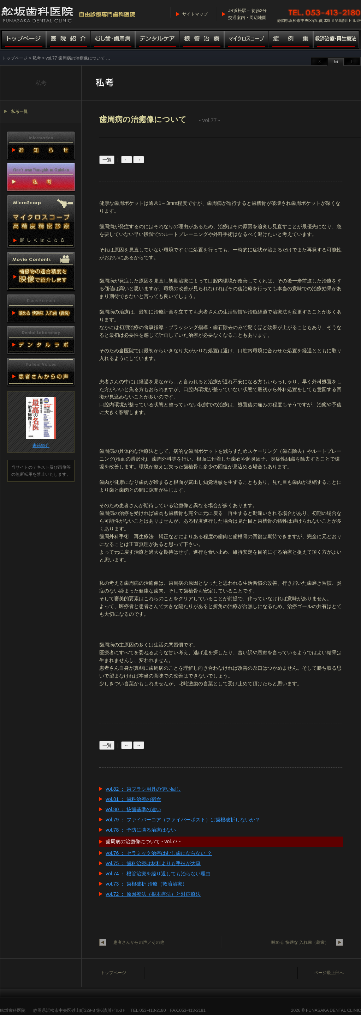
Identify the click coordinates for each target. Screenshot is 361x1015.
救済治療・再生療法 (337, 40)
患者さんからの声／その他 (138, 942)
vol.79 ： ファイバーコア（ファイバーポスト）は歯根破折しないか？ (183, 819)
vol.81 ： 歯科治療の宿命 (133, 799)
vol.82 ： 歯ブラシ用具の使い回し (143, 789)
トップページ (23, 40)
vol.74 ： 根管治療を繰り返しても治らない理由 (158, 873)
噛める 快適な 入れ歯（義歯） (300, 942)
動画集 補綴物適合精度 (41, 271)
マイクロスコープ (246, 40)
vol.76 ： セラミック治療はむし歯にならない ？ (159, 853)
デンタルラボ (41, 340)
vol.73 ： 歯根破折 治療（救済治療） (146, 884)
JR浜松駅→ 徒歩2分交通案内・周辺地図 (247, 14)
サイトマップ (195, 14)
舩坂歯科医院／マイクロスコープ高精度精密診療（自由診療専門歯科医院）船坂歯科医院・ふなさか (69, 14)
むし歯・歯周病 (113, 40)
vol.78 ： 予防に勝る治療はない (141, 830)
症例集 (291, 40)
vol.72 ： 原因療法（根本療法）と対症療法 (153, 894)
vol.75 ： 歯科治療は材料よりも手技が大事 (153, 863)
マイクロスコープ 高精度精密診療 (41, 221)
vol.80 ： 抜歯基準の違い (133, 809)
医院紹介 (68, 40)
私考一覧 (19, 111)
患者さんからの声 (41, 372)
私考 (36, 58)
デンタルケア (157, 40)
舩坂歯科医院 (12, 1010)
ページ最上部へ (329, 972)
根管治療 (202, 40)
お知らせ (41, 145)
